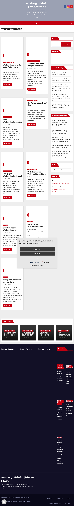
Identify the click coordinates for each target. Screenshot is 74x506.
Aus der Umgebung (59, 365)
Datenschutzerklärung (54, 503)
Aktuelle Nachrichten (8, 62)
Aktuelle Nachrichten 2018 (34, 61)
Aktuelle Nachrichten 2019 (60, 401)
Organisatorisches (32, 169)
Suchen (54, 39)
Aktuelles (5, 225)
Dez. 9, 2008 (7, 284)
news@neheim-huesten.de (60, 183)
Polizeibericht (59, 498)
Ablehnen (37, 253)
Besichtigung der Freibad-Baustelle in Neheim (10, 336)
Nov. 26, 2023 (7, 69)
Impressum (67, 503)
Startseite (49, 498)
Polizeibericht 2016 (7, 171)
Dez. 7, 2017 (7, 124)
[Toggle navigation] (36, 23)
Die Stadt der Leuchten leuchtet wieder (35, 226)
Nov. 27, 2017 (32, 107)
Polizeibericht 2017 (7, 117)
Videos (68, 498)
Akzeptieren (37, 249)
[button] (71, 23)
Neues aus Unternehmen (60, 367)
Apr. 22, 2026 (26, 337)
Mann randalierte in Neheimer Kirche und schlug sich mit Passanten (61, 105)
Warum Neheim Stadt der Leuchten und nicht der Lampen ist (61, 139)
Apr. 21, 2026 (44, 337)
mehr (37, 258)
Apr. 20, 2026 (62, 337)
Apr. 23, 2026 (8, 337)
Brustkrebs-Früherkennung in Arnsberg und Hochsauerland (69, 410)
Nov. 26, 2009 (7, 232)
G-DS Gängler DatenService (20, 497)
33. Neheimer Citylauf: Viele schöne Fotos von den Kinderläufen (61, 131)
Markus (54, 130)
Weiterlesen (7, 84)
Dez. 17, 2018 (32, 68)
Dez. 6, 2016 (7, 178)
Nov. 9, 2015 (31, 176)
